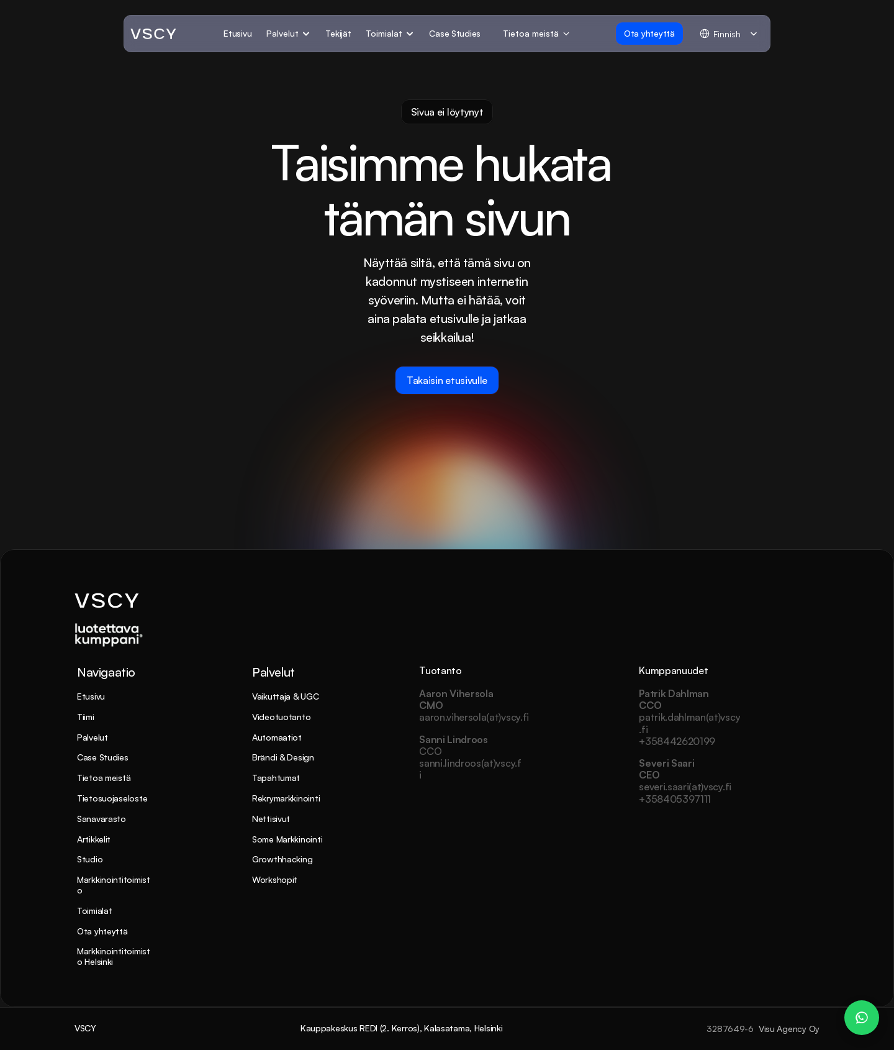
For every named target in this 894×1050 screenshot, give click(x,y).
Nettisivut (271, 818)
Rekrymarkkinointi (286, 798)
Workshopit (274, 879)
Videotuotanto (281, 716)
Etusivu (91, 696)
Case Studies (103, 757)
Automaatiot (277, 737)
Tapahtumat (276, 777)
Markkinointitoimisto (113, 884)
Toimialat (94, 910)
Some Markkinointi (287, 839)
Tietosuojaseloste (112, 798)
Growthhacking (282, 859)
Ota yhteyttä (102, 931)
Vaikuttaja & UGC (285, 696)
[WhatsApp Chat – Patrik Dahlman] (861, 1017)
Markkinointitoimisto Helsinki (113, 956)
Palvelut (92, 737)
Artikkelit (94, 839)
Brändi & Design (283, 757)
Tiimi (85, 716)
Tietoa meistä (103, 777)
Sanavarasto (101, 818)
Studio (89, 859)
